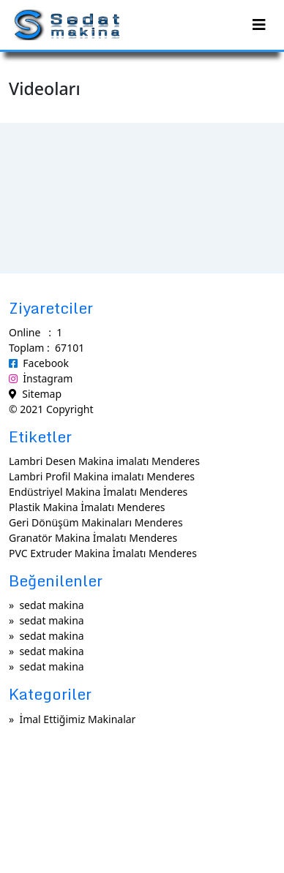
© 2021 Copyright (51, 409)
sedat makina (51, 605)
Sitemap (35, 394)
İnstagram (40, 378)
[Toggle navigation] (259, 25)
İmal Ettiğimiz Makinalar (77, 719)
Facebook (39, 363)
